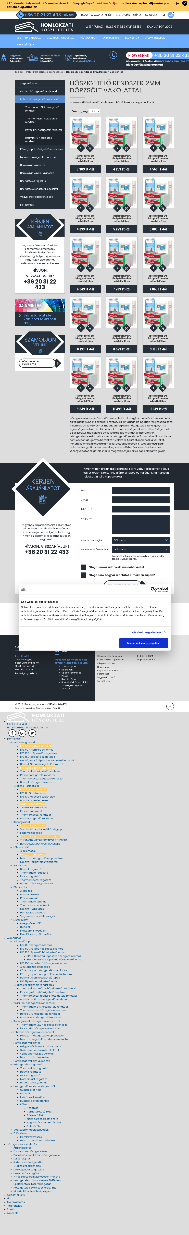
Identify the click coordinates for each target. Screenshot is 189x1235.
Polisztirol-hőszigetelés (28, 1180)
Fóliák (23, 1123)
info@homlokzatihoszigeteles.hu (27, 746)
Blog (84, 23)
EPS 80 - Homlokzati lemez (36, 768)
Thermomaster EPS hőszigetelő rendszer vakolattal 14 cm (158, 290)
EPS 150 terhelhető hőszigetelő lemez (43, 981)
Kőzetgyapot (90, 45)
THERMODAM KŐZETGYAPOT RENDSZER (43, 858)
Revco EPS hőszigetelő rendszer (43, 137)
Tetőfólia (33, 1126)
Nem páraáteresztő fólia (42, 1137)
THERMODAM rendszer (33, 826)
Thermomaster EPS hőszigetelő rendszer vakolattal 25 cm (122, 413)
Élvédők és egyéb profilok (36, 953)
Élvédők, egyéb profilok (34, 1119)
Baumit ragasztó (30, 887)
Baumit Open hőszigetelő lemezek (42, 782)
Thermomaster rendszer (35, 833)
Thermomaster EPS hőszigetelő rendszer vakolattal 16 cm (122, 352)
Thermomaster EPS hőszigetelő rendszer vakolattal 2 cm (85, 166)
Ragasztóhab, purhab (33, 1101)
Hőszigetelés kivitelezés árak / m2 (35, 1206)
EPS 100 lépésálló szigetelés (37, 815)
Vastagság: (80, 119)
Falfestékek (27, 212)
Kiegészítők (25, 52)
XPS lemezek (28, 869)
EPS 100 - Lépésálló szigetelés (38, 772)
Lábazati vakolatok (32, 927)
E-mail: (84, 516)
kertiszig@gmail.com (26, 691)
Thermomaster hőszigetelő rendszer (41, 128)
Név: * (84, 507)
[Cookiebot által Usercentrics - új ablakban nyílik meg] (153, 589)
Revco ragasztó (30, 895)
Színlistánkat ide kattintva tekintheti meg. (40, 326)
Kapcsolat (152, 23)
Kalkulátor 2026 (159, 34)
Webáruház (94, 34)
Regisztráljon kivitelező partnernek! (109, 691)
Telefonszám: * (88, 526)
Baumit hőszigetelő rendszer (38, 800)
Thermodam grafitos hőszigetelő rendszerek (48, 1007)
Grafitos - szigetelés (62, 45)
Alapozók (26, 909)
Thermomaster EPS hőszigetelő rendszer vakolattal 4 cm (158, 166)
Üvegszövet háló (30, 942)
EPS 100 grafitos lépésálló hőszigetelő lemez (54, 978)
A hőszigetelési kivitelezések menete (37, 1195)
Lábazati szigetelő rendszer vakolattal (44, 1057)
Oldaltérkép (103, 685)
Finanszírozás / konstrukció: (95, 566)
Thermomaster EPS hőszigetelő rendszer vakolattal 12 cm (122, 290)
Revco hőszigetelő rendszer (37, 793)
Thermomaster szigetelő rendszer (41, 797)
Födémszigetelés (31, 851)
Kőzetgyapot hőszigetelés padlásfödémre (47, 992)
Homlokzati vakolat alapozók (37, 180)
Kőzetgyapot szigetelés (29, 1188)
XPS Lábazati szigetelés (35, 985)
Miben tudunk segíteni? (93, 557)
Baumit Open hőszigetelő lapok (40, 996)
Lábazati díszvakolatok (34, 1076)
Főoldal (19, 79)
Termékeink (103, 699)
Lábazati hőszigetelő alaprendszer (42, 876)
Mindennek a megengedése (143, 643)
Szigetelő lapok (29, 91)
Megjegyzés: (87, 535)
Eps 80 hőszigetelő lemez (36, 963)
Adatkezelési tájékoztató (110, 678)
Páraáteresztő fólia (39, 1130)
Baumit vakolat (29, 913)
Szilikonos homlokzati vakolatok (39, 1068)
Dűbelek (25, 945)
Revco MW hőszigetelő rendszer (40, 1047)
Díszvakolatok (156, 45)
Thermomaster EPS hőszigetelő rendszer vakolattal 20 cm (85, 413)
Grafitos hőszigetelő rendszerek (38, 99)
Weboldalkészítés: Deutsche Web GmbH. (37, 726)
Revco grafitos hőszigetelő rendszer (43, 1010)
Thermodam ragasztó (34, 891)
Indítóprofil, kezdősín (33, 949)
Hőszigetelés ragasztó (33, 188)
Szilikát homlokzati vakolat (36, 1072)
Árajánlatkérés (101, 23)
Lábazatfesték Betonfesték (37, 1159)
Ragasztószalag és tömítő (44, 1141)
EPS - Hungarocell (30, 45)
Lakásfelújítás (22, 1177)
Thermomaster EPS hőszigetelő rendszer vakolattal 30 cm (158, 413)
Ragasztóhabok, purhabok (36, 902)
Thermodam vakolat (33, 920)
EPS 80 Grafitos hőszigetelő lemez (41, 967)
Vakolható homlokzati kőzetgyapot (42, 847)
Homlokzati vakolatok (32, 172)
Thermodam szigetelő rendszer (40, 790)
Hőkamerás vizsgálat (27, 1191)
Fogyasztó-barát (106, 696)
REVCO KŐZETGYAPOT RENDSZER (40, 862)
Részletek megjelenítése (146, 632)
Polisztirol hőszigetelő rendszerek (44, 79)
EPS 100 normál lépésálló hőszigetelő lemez (54, 974)
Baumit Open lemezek (34, 819)
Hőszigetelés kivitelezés (125, 34)
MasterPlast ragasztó (33, 1097)
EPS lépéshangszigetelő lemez (39, 999)
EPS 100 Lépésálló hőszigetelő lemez (43, 971)
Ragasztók (133, 45)
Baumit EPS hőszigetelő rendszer (39, 147)
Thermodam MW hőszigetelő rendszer (44, 1043)
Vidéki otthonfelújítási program (33, 1210)
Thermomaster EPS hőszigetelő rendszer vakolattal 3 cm (122, 166)
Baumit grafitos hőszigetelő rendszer (43, 1018)
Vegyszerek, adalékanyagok (36, 204)
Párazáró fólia (35, 1133)
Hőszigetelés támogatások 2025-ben (37, 1199)
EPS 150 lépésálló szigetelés (37, 775)
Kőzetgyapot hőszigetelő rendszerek (41, 156)
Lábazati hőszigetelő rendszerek (39, 164)
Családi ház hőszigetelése (30, 1170)
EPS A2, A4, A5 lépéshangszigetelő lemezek (47, 779)
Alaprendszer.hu (146, 678)
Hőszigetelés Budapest (109, 674)
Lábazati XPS (112, 45)
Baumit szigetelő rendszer (36, 837)
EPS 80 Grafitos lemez (34, 811)
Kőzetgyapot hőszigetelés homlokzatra (45, 989)
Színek (137, 23)
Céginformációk (106, 681)
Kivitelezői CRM (145, 674)
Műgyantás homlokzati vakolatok (41, 1065)
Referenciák (122, 23)
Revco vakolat (29, 916)
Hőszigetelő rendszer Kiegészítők (39, 196)
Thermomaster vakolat (34, 923)
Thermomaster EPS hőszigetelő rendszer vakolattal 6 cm (122, 228)
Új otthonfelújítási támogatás (32, 1202)
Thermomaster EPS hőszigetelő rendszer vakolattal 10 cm (85, 290)
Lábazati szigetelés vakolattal (39, 880)
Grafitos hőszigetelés (27, 1184)
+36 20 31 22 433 (40, 292)
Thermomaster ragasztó (36, 898)
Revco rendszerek (31, 829)
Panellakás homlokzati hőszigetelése (37, 1173)
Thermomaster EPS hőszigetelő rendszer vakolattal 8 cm (158, 228)
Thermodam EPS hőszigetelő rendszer (42, 116)
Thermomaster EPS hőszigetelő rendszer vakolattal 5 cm (85, 228)
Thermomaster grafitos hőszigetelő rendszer (48, 1014)
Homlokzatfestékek (32, 931)
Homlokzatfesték (31, 1155)
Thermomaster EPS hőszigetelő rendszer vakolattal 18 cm (158, 352)
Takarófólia (34, 1144)
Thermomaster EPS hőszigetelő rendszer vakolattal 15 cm (85, 352)
